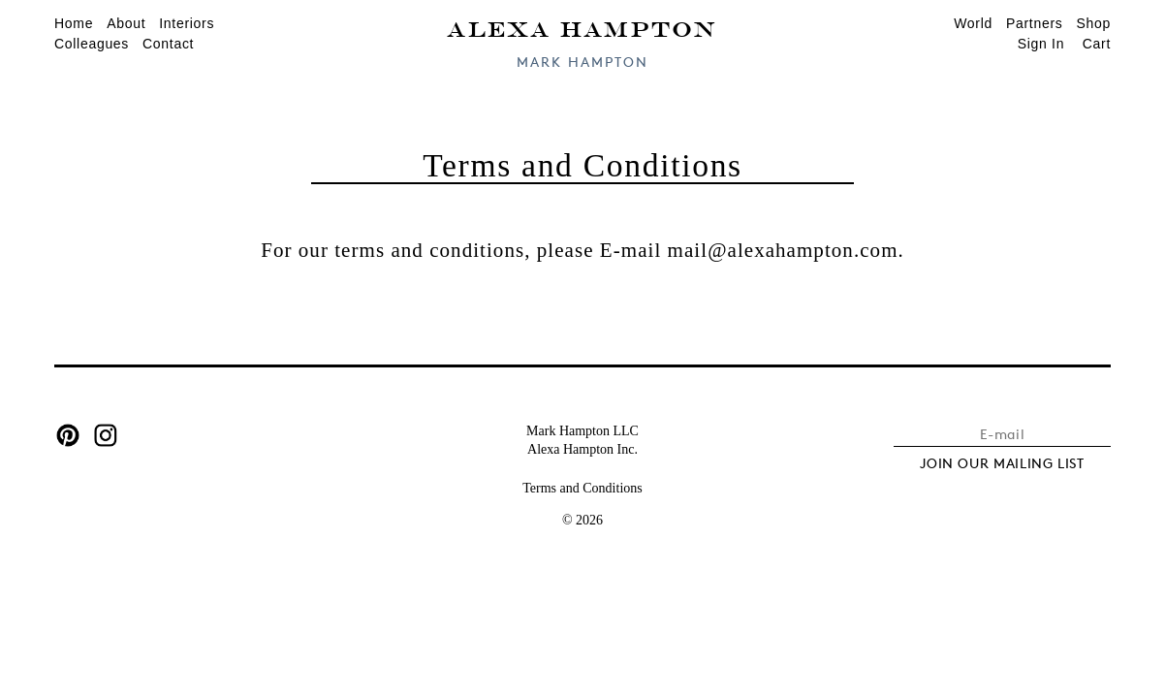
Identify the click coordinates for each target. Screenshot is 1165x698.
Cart (1097, 43)
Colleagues (91, 43)
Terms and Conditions (582, 488)
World (973, 23)
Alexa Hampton (582, 27)
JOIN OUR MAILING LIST (1002, 463)
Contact (168, 43)
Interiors (186, 23)
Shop (1094, 23)
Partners (1034, 23)
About (126, 23)
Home (73, 23)
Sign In (1041, 43)
